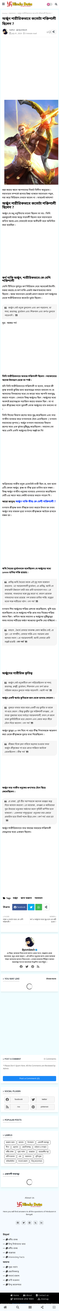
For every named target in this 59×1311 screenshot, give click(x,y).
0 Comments (50, 1059)
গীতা (7, 1147)
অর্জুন (15, 898)
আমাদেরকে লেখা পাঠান (22, 1299)
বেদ (20, 1156)
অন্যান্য (21, 1142)
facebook (18, 1099)
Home (4, 13)
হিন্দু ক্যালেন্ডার (36, 1161)
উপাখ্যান (30, 1142)
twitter (44, 1099)
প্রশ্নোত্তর (32, 1152)
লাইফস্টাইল (10, 1161)
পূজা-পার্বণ (21, 1152)
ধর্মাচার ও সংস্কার (40, 1147)
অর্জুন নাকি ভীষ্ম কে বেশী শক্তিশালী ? (36, 501)
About (27, 1295)
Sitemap (43, 1299)
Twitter (31, 907)
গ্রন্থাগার (15, 1147)
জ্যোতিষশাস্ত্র (26, 1147)
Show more (51, 979)
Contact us (42, 1295)
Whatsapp (38, 907)
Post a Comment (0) (29, 1078)
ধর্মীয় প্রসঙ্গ (10, 1152)
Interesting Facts (15, 1257)
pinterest (44, 1107)
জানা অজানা (26, 898)
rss (18, 1107)
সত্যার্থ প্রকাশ (22, 1161)
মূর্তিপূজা (38, 1156)
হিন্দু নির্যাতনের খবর (15, 1244)
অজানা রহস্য (10, 1142)
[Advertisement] (29, 68)
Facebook (21, 907)
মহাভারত (12, 13)
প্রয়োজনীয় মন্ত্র (44, 1152)
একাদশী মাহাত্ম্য (43, 1142)
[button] (56, 4)
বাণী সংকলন (10, 1156)
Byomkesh (28, 950)
